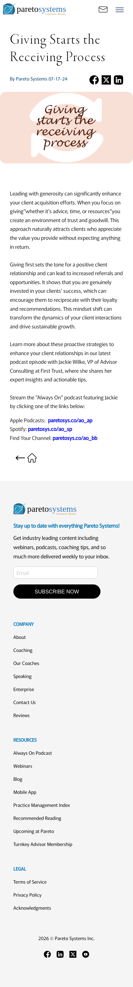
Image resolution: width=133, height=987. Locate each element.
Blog (17, 778)
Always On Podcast (32, 752)
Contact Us (24, 702)
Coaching (23, 649)
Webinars (22, 765)
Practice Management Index (41, 804)
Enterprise (23, 689)
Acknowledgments (32, 907)
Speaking (22, 675)
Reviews (21, 715)
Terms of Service (29, 881)
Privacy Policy (27, 894)
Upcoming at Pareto (33, 830)
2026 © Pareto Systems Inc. (66, 938)
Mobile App (24, 791)
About (19, 636)
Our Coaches (26, 662)
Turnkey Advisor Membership (42, 843)
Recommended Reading (37, 817)
